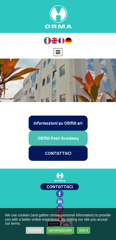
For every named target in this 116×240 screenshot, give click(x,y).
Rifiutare (34, 230)
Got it (83, 230)
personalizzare (60, 230)
